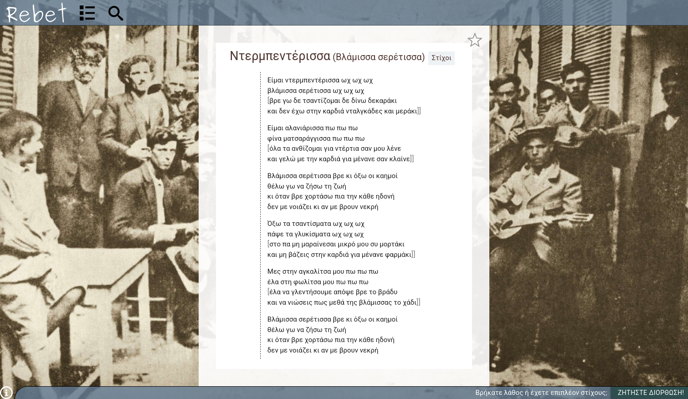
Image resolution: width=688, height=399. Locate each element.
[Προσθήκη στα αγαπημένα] (475, 40)
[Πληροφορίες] (6, 392)
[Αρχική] (36, 12)
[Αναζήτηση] (176, 12)
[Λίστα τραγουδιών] (87, 13)
